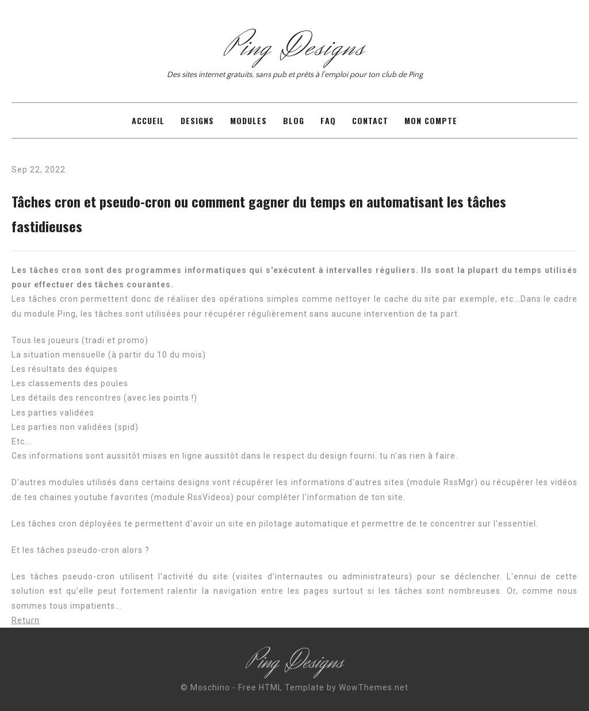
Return (26, 620)
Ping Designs (294, 47)
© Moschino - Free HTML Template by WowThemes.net (294, 687)
